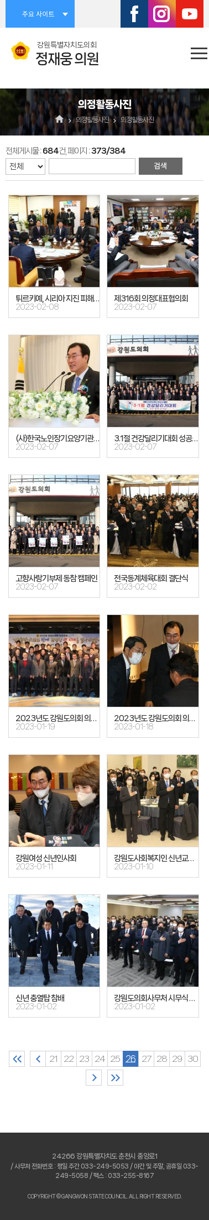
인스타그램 (162, 14)
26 (130, 1058)
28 (161, 1058)
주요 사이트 (38, 13)
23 (84, 1058)
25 (115, 1058)
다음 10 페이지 (94, 1078)
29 (177, 1058)
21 (53, 1058)
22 (69, 1058)
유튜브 (189, 14)
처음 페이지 (17, 1059)
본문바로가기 (0, 0)
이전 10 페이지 (38, 1059)
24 (100, 1058)
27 (146, 1058)
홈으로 (60, 120)
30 (192, 1058)
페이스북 (134, 14)
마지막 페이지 (115, 1078)
